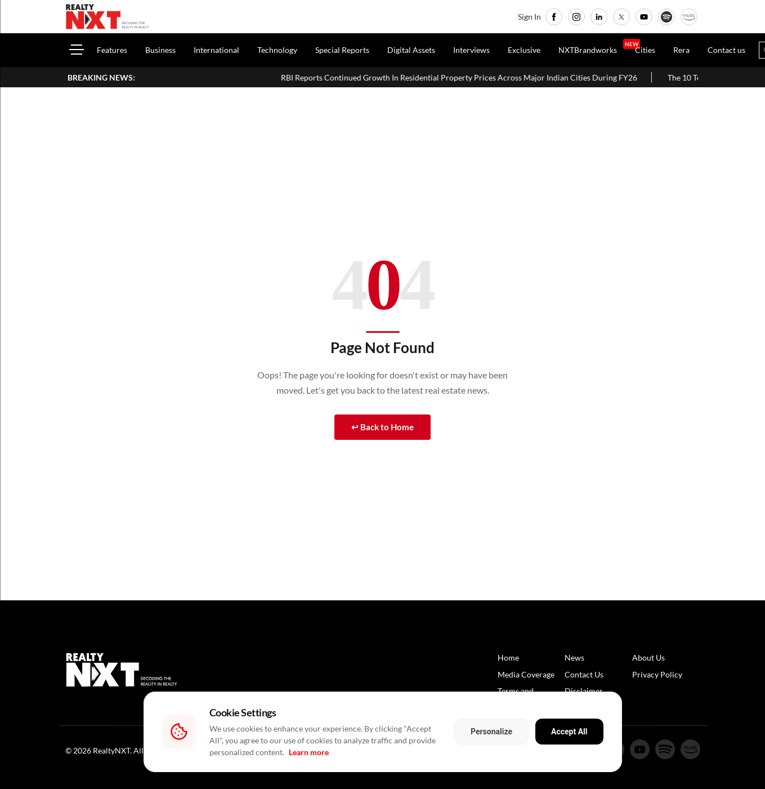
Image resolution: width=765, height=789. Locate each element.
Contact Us (584, 674)
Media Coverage (526, 674)
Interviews (471, 50)
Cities (645, 50)
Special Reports (342, 50)
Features (112, 50)
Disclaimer (584, 691)
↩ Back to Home (382, 427)
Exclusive (524, 50)
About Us (648, 657)
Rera (681, 50)
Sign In (529, 16)
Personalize (491, 731)
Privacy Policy (657, 674)
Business (160, 50)
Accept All (569, 731)
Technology (277, 50)
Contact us (726, 50)
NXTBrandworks (587, 50)
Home (508, 657)
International (216, 50)
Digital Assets (411, 50)
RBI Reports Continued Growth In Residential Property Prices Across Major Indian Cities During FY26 (525, 77)
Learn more (309, 752)
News (574, 657)
